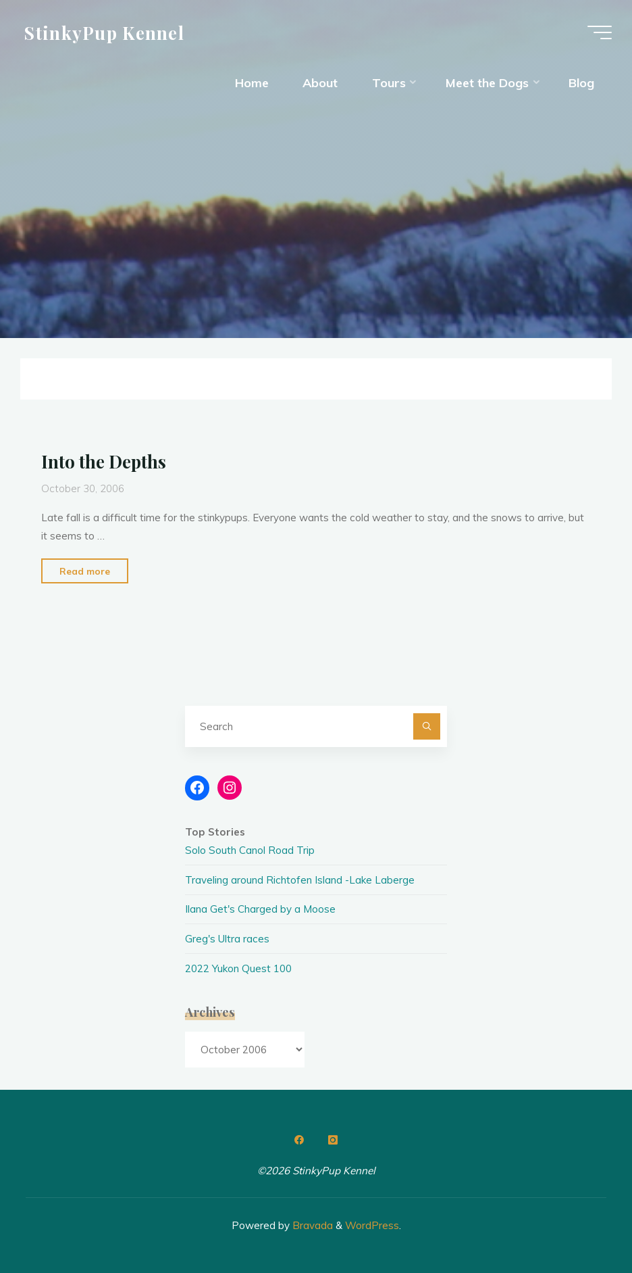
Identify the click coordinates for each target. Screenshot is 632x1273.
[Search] (426, 726)
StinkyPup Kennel (104, 31)
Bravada (311, 1225)
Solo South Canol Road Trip (250, 850)
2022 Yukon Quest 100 (238, 968)
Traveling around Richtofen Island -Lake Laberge (300, 879)
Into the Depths (103, 461)
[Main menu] (599, 32)
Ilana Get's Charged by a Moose (260, 909)
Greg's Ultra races (227, 938)
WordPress (372, 1225)
